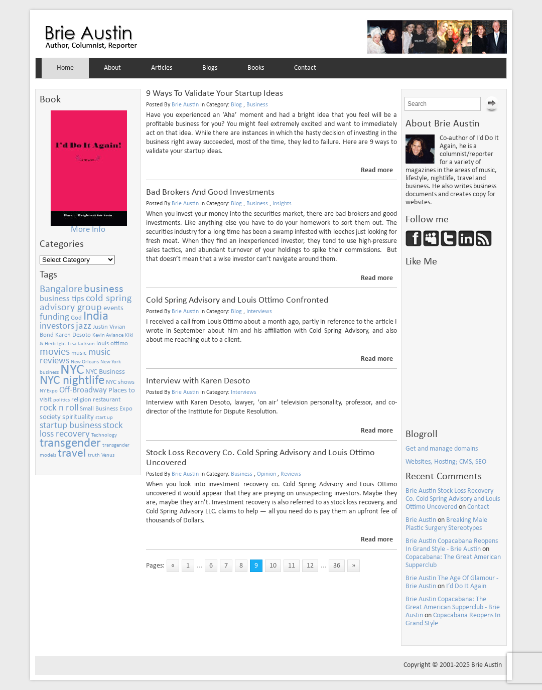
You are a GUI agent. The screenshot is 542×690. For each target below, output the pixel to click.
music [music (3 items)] (79, 353)
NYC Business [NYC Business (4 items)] (105, 372)
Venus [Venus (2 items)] (107, 455)
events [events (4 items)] (113, 308)
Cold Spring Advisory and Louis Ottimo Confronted (237, 300)
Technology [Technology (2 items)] (104, 435)
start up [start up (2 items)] (104, 418)
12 (310, 566)
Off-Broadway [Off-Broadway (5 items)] (83, 390)
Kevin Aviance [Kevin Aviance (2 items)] (107, 335)
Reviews (291, 474)
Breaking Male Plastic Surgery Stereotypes (446, 524)
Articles (161, 68)
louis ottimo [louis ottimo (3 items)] (112, 343)
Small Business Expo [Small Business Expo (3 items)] (106, 408)
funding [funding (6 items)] (54, 317)
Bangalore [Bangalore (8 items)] (61, 289)
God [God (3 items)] (76, 318)
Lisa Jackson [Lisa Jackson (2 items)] (81, 344)
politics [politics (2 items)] (61, 400)
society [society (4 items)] (50, 417)
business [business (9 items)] (103, 289)
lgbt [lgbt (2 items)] (61, 344)
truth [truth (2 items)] (94, 455)
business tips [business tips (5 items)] (62, 299)
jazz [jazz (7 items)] (83, 326)
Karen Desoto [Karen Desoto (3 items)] (73, 335)
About (112, 68)
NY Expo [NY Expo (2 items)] (49, 391)
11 (291, 566)
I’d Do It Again (466, 586)
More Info (88, 229)
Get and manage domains (441, 449)
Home (65, 68)
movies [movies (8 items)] (55, 352)
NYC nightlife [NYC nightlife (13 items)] (72, 380)
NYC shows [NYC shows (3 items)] (120, 382)
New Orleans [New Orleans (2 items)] (85, 362)
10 (273, 566)
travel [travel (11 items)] (72, 454)
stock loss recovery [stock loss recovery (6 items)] (81, 430)
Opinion (266, 474)
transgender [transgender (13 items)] (70, 443)
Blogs (209, 68)
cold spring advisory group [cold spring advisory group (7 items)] (85, 303)
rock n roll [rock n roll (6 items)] (59, 408)
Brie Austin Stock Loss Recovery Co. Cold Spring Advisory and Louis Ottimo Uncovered (452, 499)
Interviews (259, 312)
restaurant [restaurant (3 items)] (106, 399)
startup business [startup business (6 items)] (70, 426)
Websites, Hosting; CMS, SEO (445, 462)
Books (255, 68)
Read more (377, 170)
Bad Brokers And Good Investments (210, 192)
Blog (236, 105)
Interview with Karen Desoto (198, 381)
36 (336, 566)
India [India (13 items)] (95, 316)
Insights (282, 204)
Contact (305, 68)
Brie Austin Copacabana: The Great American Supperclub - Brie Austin (452, 607)
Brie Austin (91, 37)
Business (257, 105)
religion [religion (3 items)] (81, 399)
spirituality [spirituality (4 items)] (78, 417)
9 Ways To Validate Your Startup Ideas (214, 93)
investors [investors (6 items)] (57, 326)
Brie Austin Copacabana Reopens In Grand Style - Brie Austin (451, 545)
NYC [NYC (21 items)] (72, 370)
